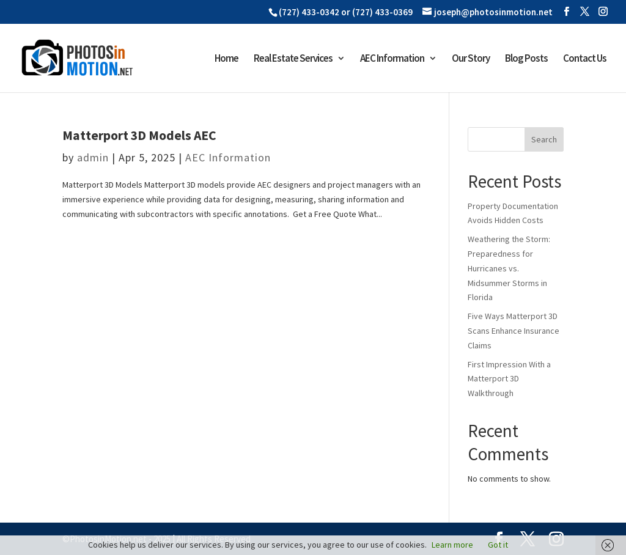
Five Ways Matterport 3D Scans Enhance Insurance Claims (513, 331)
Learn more (452, 544)
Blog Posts (526, 59)
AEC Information (392, 59)
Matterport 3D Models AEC (139, 135)
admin (93, 157)
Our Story (471, 59)
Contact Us (584, 59)
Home (226, 59)
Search (544, 139)
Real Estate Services (293, 59)
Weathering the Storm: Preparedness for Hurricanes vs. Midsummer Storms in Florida (509, 268)
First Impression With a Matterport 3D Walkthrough (509, 379)
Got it (498, 544)
